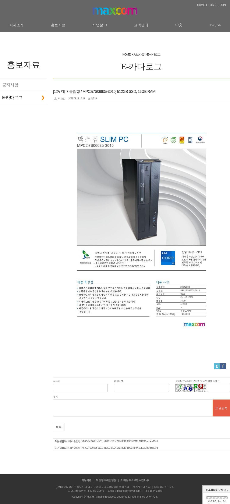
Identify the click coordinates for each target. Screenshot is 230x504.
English (215, 25)
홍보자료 (58, 25)
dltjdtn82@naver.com (128, 490)
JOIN (223, 5)
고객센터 (141, 25)
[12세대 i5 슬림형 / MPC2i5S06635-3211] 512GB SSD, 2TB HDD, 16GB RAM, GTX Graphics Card (110, 441)
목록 (59, 427)
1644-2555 (156, 490)
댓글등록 (221, 408)
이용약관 (86, 480)
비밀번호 (118, 381)
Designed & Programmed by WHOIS (137, 496)
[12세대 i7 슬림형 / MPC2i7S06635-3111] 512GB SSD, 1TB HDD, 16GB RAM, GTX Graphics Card (110, 447)
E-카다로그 (12, 97)
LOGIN (212, 5)
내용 (55, 396)
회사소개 (16, 25)
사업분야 (99, 25)
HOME (201, 5)
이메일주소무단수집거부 (135, 480)
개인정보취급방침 (106, 480)
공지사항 (10, 84)
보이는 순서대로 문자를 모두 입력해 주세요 (197, 381)
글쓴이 (56, 381)
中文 (179, 25)
